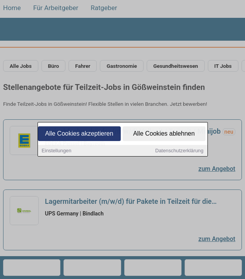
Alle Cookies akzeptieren (79, 134)
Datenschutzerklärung (179, 151)
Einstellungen (57, 151)
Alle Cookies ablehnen (164, 134)
